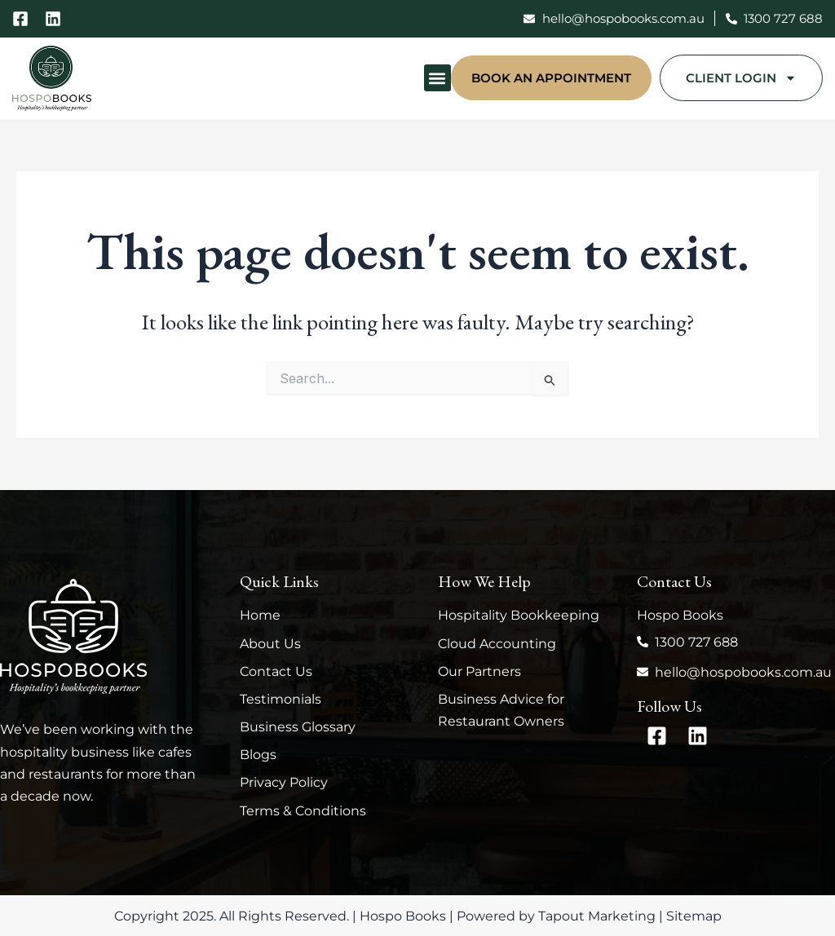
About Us (270, 643)
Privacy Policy (284, 782)
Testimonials (280, 699)
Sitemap (694, 916)
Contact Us (276, 671)
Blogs (258, 754)
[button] (437, 77)
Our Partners (479, 671)
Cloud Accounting (497, 643)
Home (260, 615)
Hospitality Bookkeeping (518, 615)
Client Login (741, 78)
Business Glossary (298, 727)
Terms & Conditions (303, 811)
